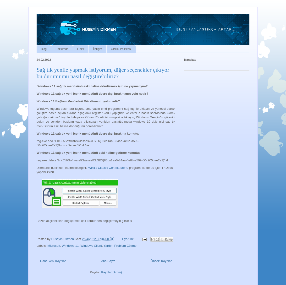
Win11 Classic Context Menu (108, 168)
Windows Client (91, 245)
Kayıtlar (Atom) (111, 272)
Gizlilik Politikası (121, 49)
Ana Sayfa (108, 261)
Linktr (80, 49)
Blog (44, 49)
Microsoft (54, 245)
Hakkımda (61, 49)
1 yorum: (128, 239)
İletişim (97, 49)
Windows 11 (70, 245)
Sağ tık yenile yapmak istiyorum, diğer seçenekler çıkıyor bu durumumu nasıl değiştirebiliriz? (103, 73)
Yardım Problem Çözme (120, 245)
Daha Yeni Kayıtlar (53, 261)
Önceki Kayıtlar (161, 261)
